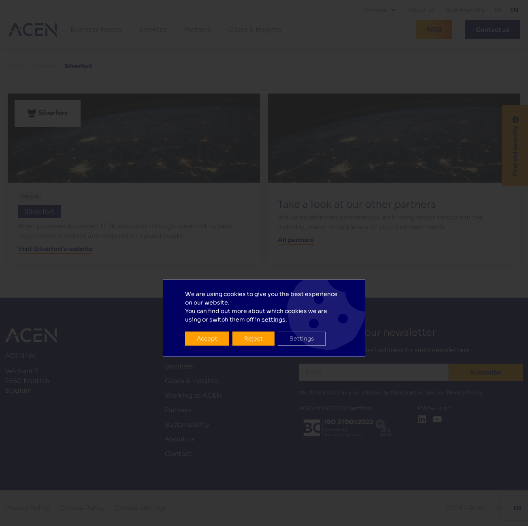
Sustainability (464, 10)
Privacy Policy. (465, 393)
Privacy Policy (27, 508)
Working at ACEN (193, 395)
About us (421, 10)
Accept (207, 277)
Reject (254, 277)
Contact (178, 453)
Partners (197, 29)
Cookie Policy (82, 508)
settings (273, 257)
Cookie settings (141, 508)
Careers (380, 9)
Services (153, 29)
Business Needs (95, 29)
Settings (304, 277)
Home (16, 66)
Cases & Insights (254, 29)
